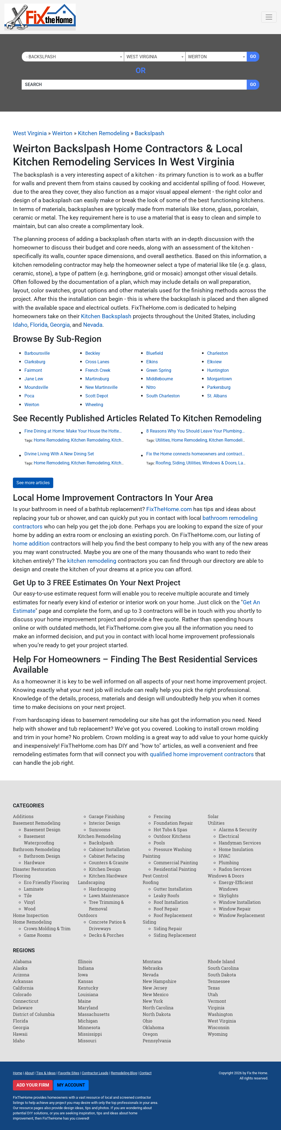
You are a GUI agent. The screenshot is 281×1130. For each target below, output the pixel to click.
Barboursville (37, 353)
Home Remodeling (51, 440)
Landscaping (91, 882)
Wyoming (217, 1034)
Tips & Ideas (46, 1073)
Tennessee (219, 981)
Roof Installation (171, 902)
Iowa (83, 974)
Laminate (34, 889)
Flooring (21, 876)
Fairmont (33, 370)
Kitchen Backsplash (106, 316)
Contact (145, 1073)
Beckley (92, 353)
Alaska (20, 968)
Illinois (85, 961)
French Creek (97, 370)
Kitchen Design (105, 869)
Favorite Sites (68, 1073)
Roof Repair (166, 909)
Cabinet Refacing (107, 856)
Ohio (147, 1021)
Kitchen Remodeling (103, 133)
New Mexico (155, 994)
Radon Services (235, 869)
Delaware (23, 1007)
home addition (31, 543)
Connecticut (25, 1001)
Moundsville (36, 387)
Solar (213, 816)
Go (253, 56)
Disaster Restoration (34, 869)
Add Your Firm (32, 1085)
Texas (214, 988)
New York (153, 1001)
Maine (84, 1001)
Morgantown (219, 378)
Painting (151, 856)
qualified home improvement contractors (202, 754)
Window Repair (235, 909)
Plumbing (229, 862)
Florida (38, 325)
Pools (159, 843)
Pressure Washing (173, 849)
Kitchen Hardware (108, 876)
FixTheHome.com (169, 509)
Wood (30, 909)
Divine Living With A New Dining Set (59, 453)
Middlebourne (159, 378)
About (29, 1073)
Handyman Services (240, 843)
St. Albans (217, 395)
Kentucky (88, 988)
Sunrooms (99, 829)
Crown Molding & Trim (47, 928)
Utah (213, 994)
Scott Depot (96, 395)
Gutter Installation (173, 889)
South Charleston (163, 395)
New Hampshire (159, 981)
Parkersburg (219, 387)
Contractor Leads (95, 1073)
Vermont (217, 1001)
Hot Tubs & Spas (170, 829)
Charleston (217, 353)
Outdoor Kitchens (172, 836)
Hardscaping (102, 889)
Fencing (162, 816)
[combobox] (73, 57)
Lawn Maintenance (109, 895)
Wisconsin (218, 1027)
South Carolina (223, 968)
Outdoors (87, 915)
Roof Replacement (173, 915)
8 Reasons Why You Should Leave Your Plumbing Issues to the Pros (196, 431)
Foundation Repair (173, 823)
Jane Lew (33, 378)
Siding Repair (168, 928)
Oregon (150, 1034)
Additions (23, 816)
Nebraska (153, 968)
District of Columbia (34, 1014)
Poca (29, 395)
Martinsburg (97, 378)
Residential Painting (175, 869)
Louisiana (88, 994)
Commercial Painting (176, 862)
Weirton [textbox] (197, 56)
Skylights (228, 895)
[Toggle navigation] (269, 17)
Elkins (152, 361)
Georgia (60, 325)
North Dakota (157, 1014)
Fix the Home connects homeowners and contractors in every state (196, 453)
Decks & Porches (106, 935)
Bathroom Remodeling (36, 849)
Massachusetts (93, 1014)
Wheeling (94, 404)
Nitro (151, 387)
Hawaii (20, 1034)
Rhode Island (221, 961)
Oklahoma (153, 1027)
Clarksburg (34, 361)
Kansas (85, 981)
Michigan (88, 1021)
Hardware (34, 862)
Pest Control (155, 876)
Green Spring (158, 370)
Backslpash (149, 133)
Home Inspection (31, 915)
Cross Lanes (97, 361)
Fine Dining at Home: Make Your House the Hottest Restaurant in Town (74, 431)
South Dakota (222, 974)
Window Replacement (242, 915)
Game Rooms (37, 935)
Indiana (86, 968)
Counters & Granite (108, 862)
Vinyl (29, 902)
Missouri (87, 1040)
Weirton (62, 133)
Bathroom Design (42, 856)
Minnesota (89, 1027)
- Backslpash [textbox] (40, 56)
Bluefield (154, 353)
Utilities (163, 440)
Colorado (22, 994)
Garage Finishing (107, 816)
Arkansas (23, 981)
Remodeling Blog (124, 1073)
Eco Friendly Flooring (46, 882)
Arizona (21, 974)
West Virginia (30, 133)
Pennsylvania (157, 1040)
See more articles (33, 482)
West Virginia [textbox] (142, 56)
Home (17, 1073)
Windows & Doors (219, 463)
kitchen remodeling (91, 561)
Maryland (88, 1007)
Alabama (22, 961)
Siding (178, 463)
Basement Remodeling (36, 823)
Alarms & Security (238, 829)
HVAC (224, 856)
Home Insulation (236, 849)
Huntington (218, 370)
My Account (71, 1085)
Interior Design (104, 823)
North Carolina (158, 1007)
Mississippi (90, 1034)
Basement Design (42, 829)
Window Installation (240, 902)
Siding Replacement (175, 935)
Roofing (163, 463)
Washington (220, 1014)
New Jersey (155, 988)
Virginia (216, 1007)
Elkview (214, 361)
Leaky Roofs (166, 895)
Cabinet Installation (109, 849)
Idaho (20, 325)
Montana (152, 961)
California (23, 988)
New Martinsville (101, 387)
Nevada (92, 325)
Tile (28, 895)
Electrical (229, 836)
